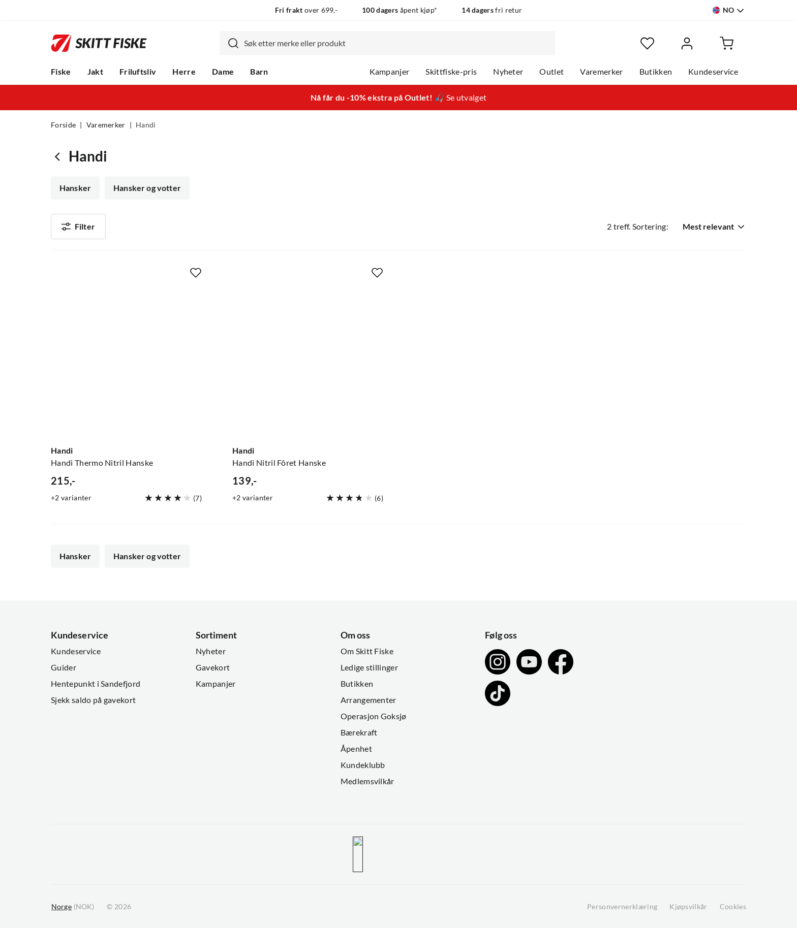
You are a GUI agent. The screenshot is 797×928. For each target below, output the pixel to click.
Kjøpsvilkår (688, 907)
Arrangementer (368, 700)
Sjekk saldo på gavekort (93, 700)
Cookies (733, 907)
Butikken (655, 71)
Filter (78, 226)
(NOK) (72, 907)
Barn (259, 71)
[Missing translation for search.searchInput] (229, 43)
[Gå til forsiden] (99, 43)
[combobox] (387, 43)
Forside (63, 125)
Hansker (75, 188)
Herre (184, 71)
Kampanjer (390, 71)
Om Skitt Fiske (367, 651)
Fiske (61, 71)
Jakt (95, 71)
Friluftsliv (138, 71)
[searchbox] (397, 43)
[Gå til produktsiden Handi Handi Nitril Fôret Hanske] (307, 360)
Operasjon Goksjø (374, 716)
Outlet (551, 71)
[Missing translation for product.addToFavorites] (195, 272)
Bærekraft (359, 732)
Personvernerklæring (622, 907)
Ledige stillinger (369, 667)
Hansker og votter (147, 188)
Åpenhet (356, 748)
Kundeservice (713, 71)
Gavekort (213, 667)
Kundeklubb (363, 765)
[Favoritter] (647, 43)
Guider (63, 667)
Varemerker (601, 71)
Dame (223, 71)
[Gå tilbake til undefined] (60, 156)
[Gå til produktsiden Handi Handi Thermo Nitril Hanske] (126, 360)
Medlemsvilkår (367, 781)
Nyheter (508, 71)
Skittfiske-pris (451, 71)
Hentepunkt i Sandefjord (95, 683)
